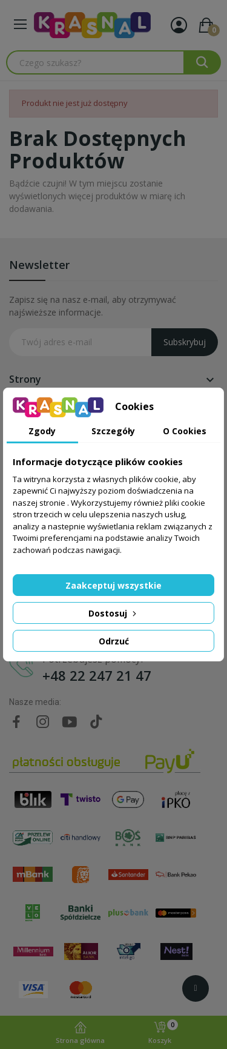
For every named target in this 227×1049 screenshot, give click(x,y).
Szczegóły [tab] (113, 431)
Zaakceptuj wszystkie (113, 585)
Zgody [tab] (42, 431)
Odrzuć (114, 641)
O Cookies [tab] (184, 431)
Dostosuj (113, 613)
